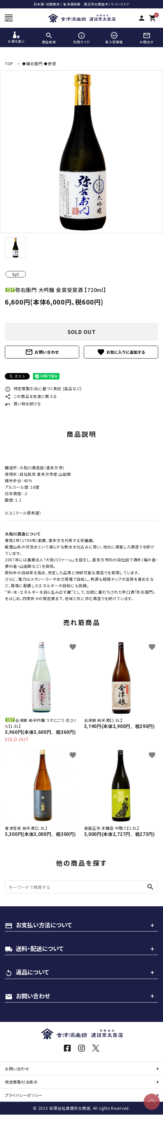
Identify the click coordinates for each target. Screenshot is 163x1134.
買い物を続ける (23, 403)
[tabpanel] (81, 151)
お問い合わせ (42, 352)
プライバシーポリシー (24, 1095)
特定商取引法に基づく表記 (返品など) (43, 388)
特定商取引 (21, 1082)
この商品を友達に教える (31, 396)
